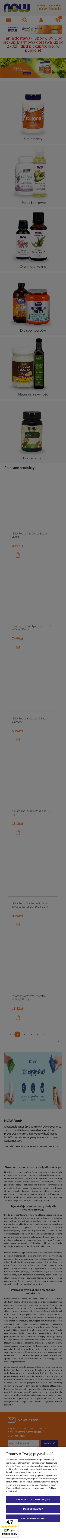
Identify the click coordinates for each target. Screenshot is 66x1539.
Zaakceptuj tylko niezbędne (33, 1499)
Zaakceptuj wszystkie (33, 1518)
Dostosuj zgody (33, 1508)
